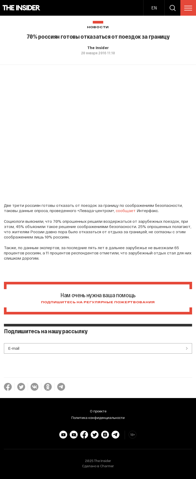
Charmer (107, 466)
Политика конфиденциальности (98, 418)
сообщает (126, 210)
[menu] (188, 8)
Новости (98, 27)
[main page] (22, 8)
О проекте (98, 411)
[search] (172, 8)
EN (154, 7)
